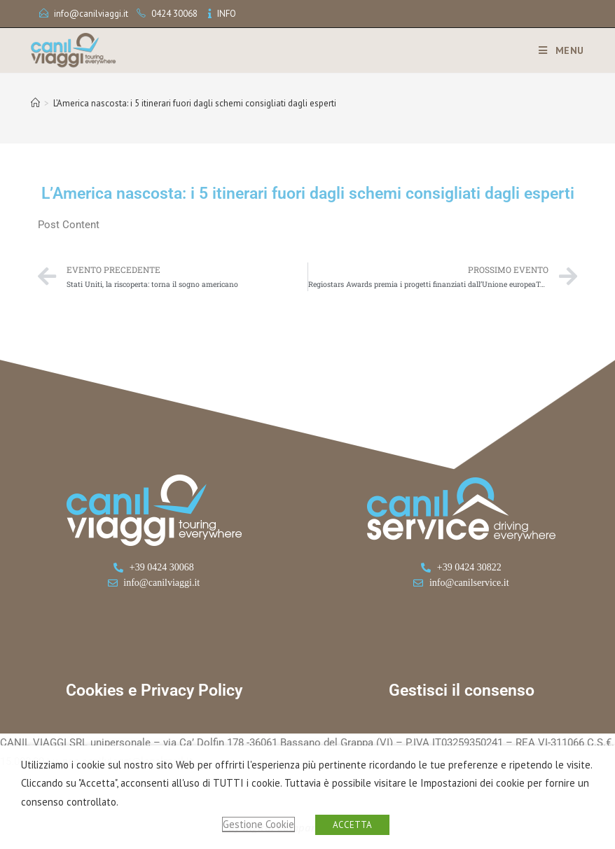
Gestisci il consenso (461, 690)
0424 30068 (174, 14)
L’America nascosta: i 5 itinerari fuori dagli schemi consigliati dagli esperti (194, 103)
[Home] (35, 103)
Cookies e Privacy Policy (154, 690)
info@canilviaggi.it (91, 14)
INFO (226, 14)
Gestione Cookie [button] (258, 824)
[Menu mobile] (556, 50)
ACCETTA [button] (352, 825)
